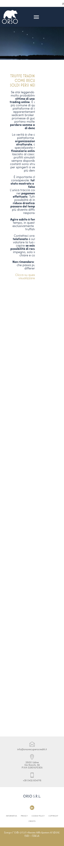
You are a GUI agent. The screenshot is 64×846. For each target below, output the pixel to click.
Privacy (24, 816)
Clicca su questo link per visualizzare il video (32, 277)
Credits (32, 821)
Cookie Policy (38, 816)
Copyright (53, 816)
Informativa (11, 816)
